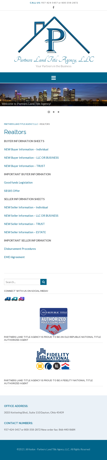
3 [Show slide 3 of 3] (58, 112)
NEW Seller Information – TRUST (24, 223)
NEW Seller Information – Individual (26, 207)
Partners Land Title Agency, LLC (53, 59)
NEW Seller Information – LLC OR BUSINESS (31, 215)
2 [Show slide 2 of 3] (54, 112)
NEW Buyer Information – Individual (26, 149)
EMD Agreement (14, 257)
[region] (53, 100)
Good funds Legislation (18, 182)
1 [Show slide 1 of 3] (49, 112)
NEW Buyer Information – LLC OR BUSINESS (31, 157)
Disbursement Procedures (20, 248)
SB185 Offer (12, 190)
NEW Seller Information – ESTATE (25, 232)
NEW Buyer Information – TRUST (24, 166)
